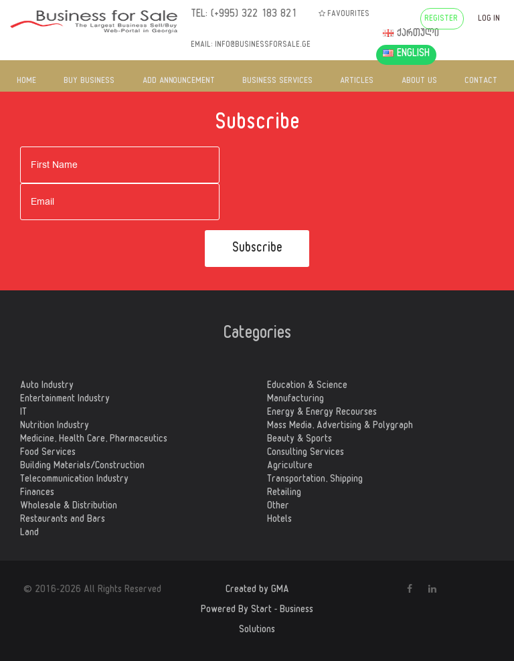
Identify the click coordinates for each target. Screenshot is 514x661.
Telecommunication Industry (74, 480)
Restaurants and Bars (62, 520)
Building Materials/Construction (82, 467)
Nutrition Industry (54, 427)
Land (29, 534)
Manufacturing (295, 400)
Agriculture (290, 467)
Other (278, 507)
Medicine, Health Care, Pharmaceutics (93, 440)
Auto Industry (47, 386)
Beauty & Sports (299, 440)
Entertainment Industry (65, 400)
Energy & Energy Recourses (322, 413)
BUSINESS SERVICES (277, 82)
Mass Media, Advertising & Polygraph (340, 427)
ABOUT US (419, 82)
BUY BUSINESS (89, 82)
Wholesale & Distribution (68, 507)
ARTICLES (356, 82)
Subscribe (257, 250)
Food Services (48, 453)
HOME (26, 82)
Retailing (284, 493)
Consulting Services (305, 453)
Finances (37, 493)
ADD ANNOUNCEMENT (179, 82)
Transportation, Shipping (315, 480)
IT (23, 413)
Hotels (279, 520)
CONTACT (480, 82)
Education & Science (307, 386)
